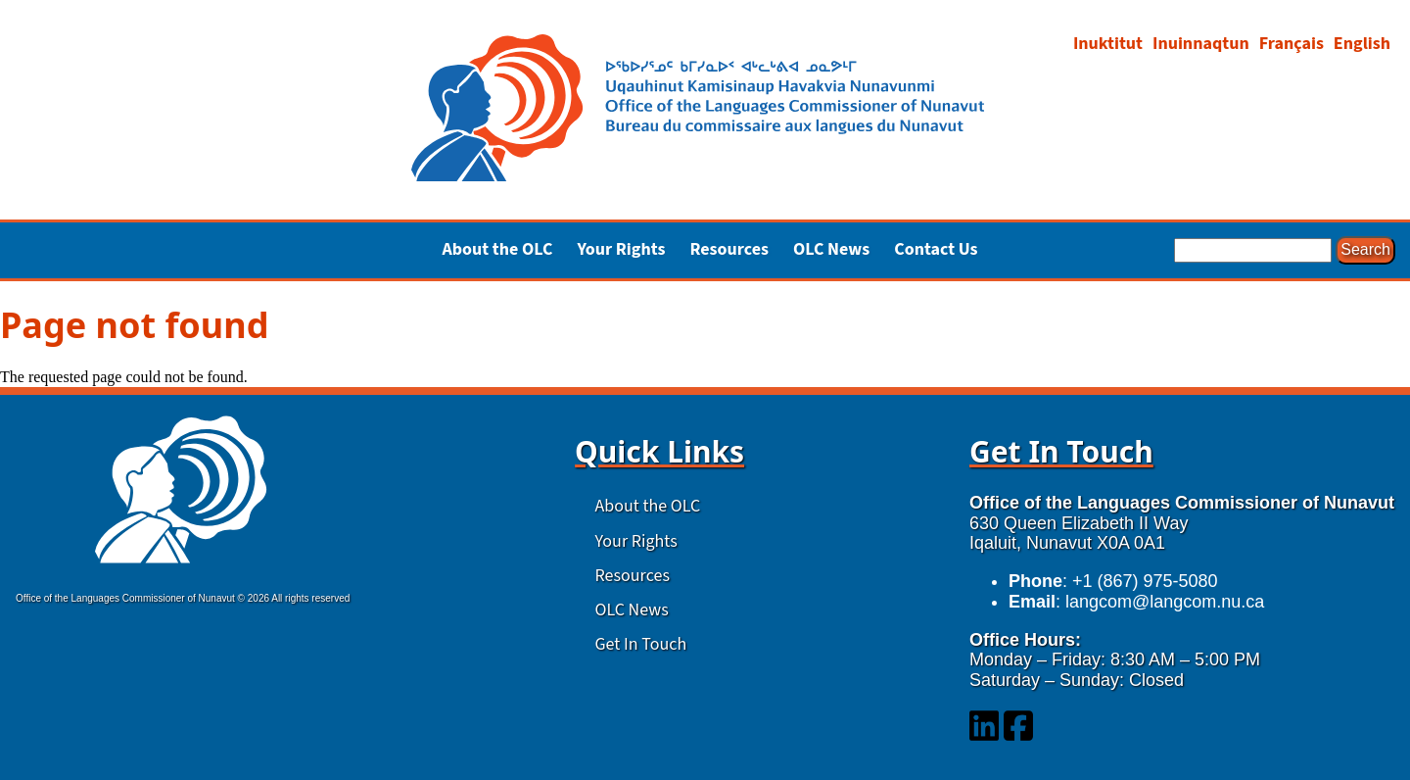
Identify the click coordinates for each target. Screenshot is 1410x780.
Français (1291, 43)
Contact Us (935, 251)
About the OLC (648, 506)
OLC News (831, 251)
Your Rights (636, 541)
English (1362, 43)
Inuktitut (1108, 43)
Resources (632, 575)
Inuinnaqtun (1200, 43)
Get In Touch (641, 644)
